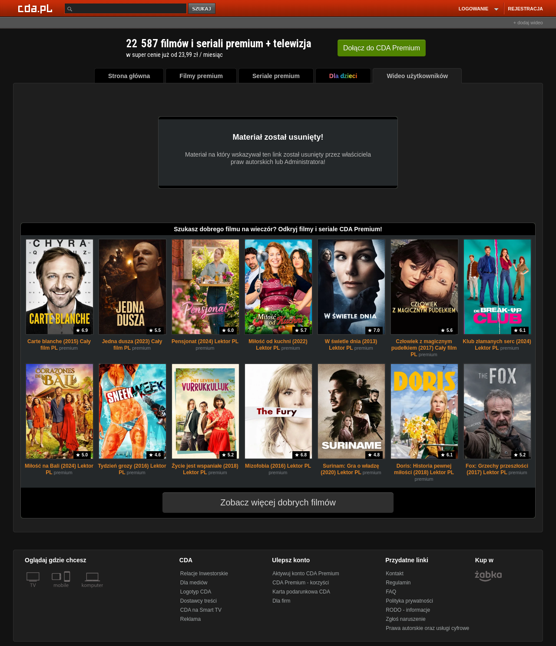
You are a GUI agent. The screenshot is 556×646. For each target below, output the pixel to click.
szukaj (202, 9)
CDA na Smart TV (201, 610)
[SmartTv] (68, 590)
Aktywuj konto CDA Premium (305, 574)
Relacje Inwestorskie (204, 574)
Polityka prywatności (409, 601)
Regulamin (398, 583)
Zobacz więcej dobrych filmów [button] (272, 502)
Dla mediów (194, 583)
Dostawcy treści (198, 601)
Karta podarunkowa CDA (301, 592)
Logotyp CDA (195, 592)
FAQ (391, 592)
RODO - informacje (408, 610)
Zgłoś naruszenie (405, 619)
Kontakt (395, 574)
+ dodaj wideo (528, 22)
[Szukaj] (125, 8)
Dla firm (281, 601)
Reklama (190, 619)
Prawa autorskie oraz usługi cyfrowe (427, 628)
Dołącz (381, 48)
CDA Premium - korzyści (300, 583)
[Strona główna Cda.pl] (36, 8)
